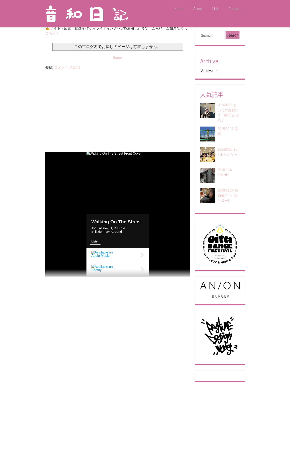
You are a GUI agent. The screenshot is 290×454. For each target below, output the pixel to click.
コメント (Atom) (67, 67)
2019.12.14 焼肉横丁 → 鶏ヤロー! (227, 195)
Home (179, 9)
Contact (234, 9)
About (197, 9)
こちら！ (52, 33)
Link (215, 9)
